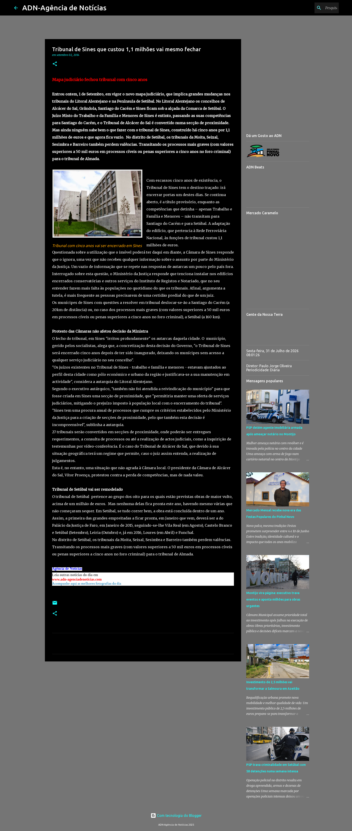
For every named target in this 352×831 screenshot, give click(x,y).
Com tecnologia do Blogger (176, 815)
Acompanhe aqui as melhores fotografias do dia (86, 583)
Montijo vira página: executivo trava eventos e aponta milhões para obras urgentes (273, 599)
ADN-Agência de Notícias (64, 8)
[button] (54, 64)
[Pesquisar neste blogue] (315, 7)
